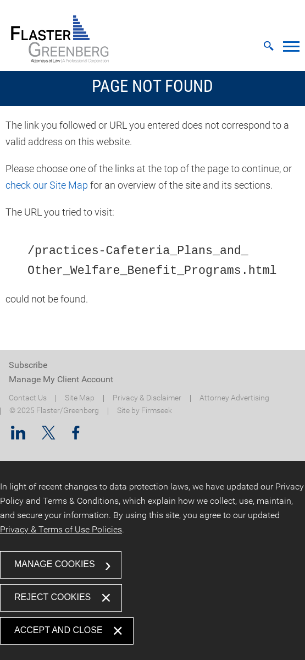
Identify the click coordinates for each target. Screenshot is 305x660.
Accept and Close (58, 630)
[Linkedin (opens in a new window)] (18, 436)
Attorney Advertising (234, 398)
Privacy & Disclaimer (147, 398)
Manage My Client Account (61, 379)
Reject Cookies (52, 597)
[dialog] (152, 560)
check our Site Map (46, 185)
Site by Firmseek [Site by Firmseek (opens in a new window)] (144, 410)
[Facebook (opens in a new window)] (76, 436)
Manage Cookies (54, 564)
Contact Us (28, 398)
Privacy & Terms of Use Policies (61, 529)
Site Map (80, 398)
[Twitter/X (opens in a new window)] (49, 436)
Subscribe (28, 365)
